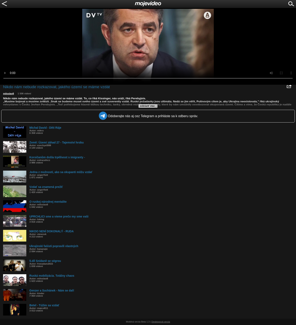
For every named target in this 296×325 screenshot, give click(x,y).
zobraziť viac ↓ (148, 105)
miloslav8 (8, 93)
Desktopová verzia (160, 321)
